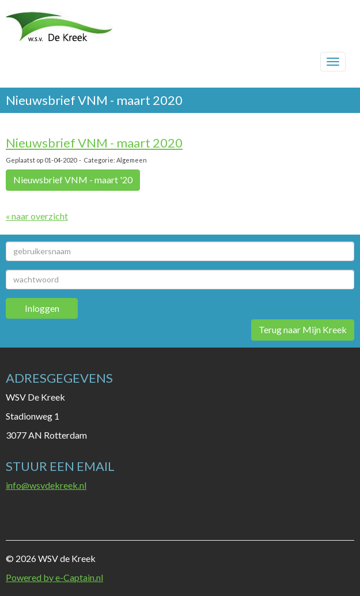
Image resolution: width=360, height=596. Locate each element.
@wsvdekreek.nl (46, 485)
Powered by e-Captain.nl (54, 577)
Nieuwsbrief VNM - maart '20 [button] (72, 179)
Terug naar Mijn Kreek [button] (303, 329)
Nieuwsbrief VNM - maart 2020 (94, 142)
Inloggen (42, 308)
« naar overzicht (37, 215)
